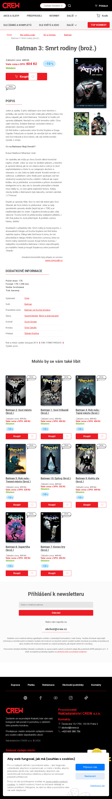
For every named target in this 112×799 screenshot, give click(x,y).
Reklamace (48, 684)
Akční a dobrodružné (49, 315)
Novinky (54, 15)
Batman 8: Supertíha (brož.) (18, 544)
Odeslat (56, 608)
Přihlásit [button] (101, 5)
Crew (26, 298)
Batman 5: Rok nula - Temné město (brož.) (18, 476)
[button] (71, 16)
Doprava (14, 684)
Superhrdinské (31, 315)
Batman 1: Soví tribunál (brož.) (55, 409)
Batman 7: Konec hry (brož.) (53, 544)
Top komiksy (98, 25)
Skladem (11, 68)
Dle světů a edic (49, 25)
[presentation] (109, 124)
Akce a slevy (11, 15)
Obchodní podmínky (73, 684)
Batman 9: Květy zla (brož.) (87, 476)
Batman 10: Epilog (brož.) (56, 474)
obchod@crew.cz (56, 624)
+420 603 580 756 (71, 731)
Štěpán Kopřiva (31, 332)
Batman (28, 304)
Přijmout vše (90, 767)
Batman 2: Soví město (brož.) (19, 409)
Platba (30, 684)
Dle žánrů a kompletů (18, 25)
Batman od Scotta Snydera (37, 309)
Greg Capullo (30, 327)
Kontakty (97, 684)
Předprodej (34, 15)
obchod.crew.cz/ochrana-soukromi (72, 647)
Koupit (22, 76)
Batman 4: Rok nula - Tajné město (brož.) (88, 409)
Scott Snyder (30, 321)
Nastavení (90, 776)
